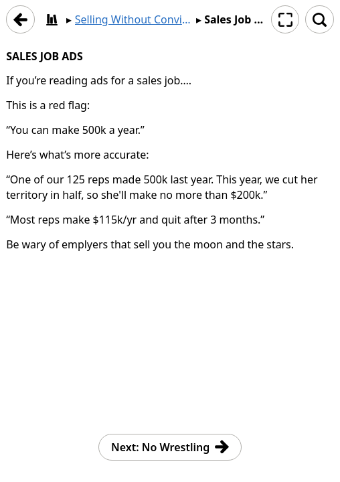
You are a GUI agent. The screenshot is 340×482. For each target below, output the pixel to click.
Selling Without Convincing (134, 19)
